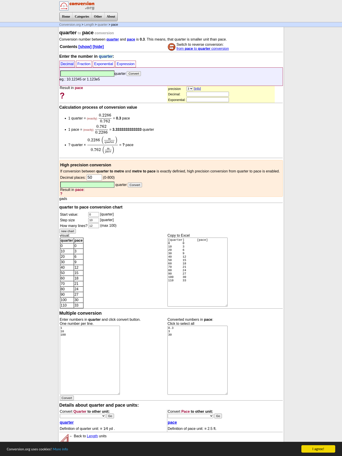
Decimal (67, 64)
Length (89, 24)
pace (131, 39)
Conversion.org (70, 24)
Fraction (84, 64)
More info (60, 449)
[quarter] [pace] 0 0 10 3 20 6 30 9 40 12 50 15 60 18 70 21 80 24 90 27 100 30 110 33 (198, 272)
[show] (85, 46)
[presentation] (105, 118)
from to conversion (203, 48)
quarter (102, 24)
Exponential (103, 64)
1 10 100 (90, 360)
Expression (126, 64)
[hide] (98, 46)
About (111, 16)
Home (66, 16)
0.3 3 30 (198, 360)
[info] (197, 88)
